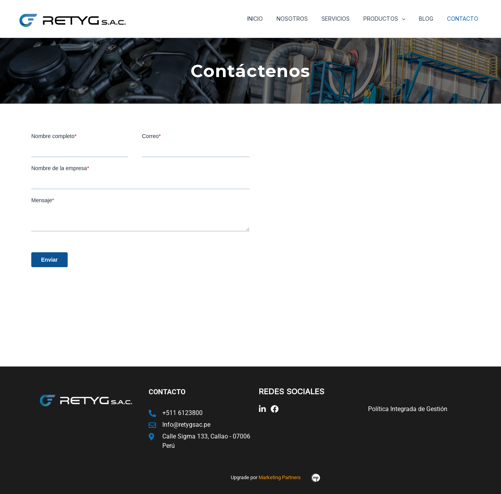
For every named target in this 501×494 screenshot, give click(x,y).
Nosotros (304, 18)
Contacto (464, 18)
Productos (391, 18)
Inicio (270, 18)
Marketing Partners (280, 477)
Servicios (345, 18)
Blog (430, 18)
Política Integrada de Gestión (407, 409)
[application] (408, 18)
